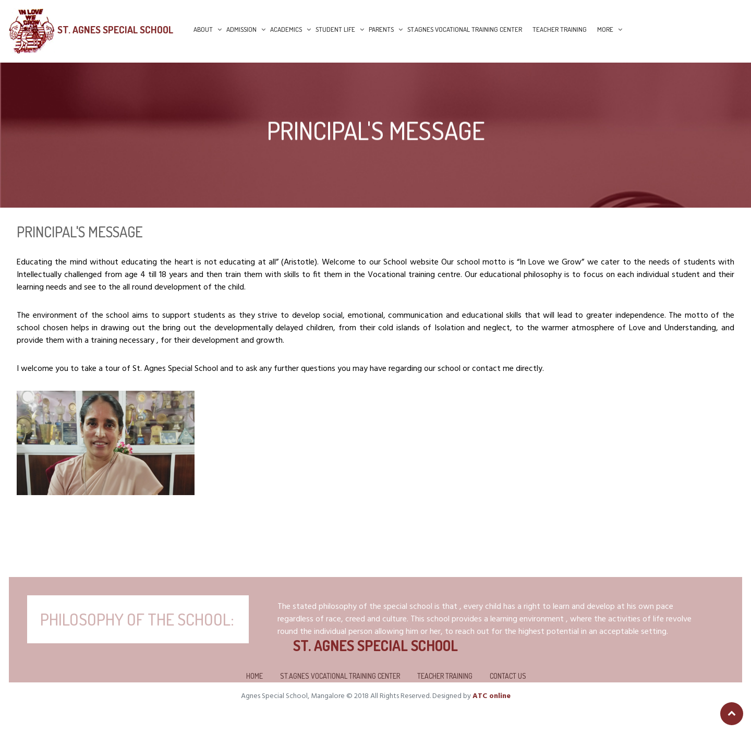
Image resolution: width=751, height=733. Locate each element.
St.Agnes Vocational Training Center (464, 29)
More (605, 29)
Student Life (335, 29)
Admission (241, 29)
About (203, 29)
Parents (381, 29)
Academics (286, 29)
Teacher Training (559, 29)
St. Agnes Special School (115, 29)
